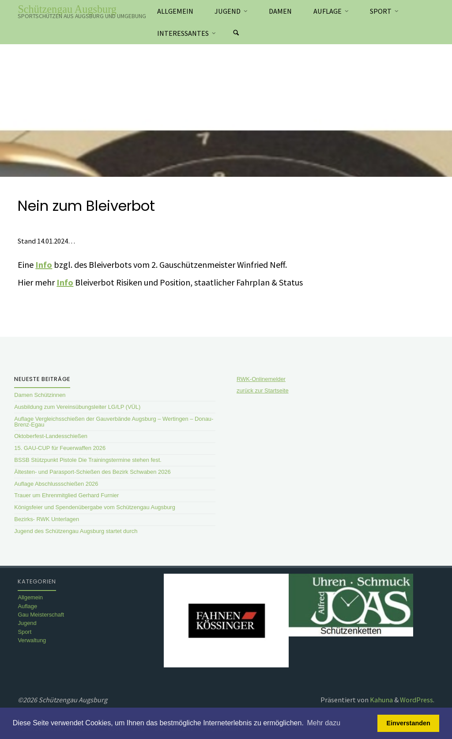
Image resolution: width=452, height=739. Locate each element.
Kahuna (381, 699)
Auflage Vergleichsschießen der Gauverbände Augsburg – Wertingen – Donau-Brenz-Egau (113, 421)
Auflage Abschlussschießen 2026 (56, 483)
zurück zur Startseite (263, 390)
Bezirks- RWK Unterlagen (46, 519)
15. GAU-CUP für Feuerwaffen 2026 (59, 448)
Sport (24, 632)
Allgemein (30, 597)
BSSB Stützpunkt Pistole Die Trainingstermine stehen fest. (88, 460)
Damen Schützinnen (39, 395)
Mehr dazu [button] (323, 723)
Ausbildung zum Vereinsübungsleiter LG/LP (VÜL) (77, 407)
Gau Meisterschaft (41, 614)
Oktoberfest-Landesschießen (50, 436)
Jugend (27, 623)
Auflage (27, 606)
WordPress (416, 699)
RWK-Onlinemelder (261, 379)
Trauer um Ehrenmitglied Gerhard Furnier (66, 495)
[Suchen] (236, 33)
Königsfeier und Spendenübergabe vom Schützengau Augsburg (94, 507)
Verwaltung (32, 640)
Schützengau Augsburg (67, 9)
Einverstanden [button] (408, 723)
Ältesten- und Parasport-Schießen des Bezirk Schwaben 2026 (92, 472)
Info (43, 264)
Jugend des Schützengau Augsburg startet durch (75, 531)
